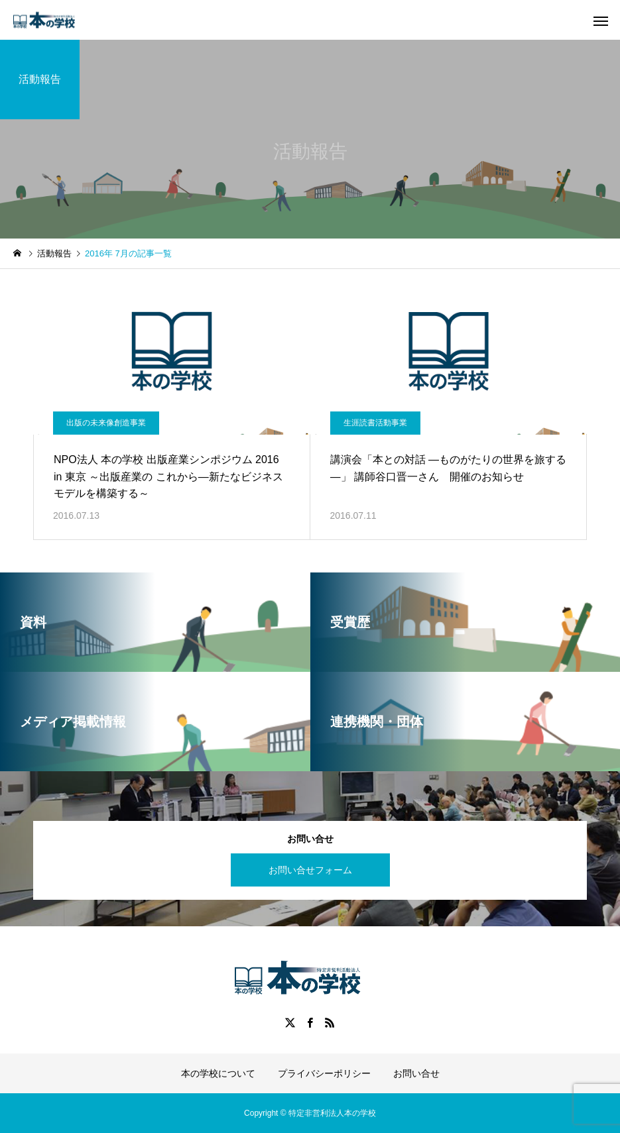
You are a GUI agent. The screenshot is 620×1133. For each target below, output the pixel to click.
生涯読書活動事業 (375, 422)
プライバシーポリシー (324, 1073)
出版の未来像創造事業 (106, 422)
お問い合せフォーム (310, 870)
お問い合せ (416, 1073)
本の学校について (218, 1073)
